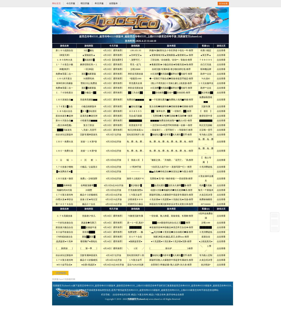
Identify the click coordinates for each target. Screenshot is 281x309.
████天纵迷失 (64, 130)
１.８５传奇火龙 (64, 60)
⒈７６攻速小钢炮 (64, 167)
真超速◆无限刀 (88, 222)
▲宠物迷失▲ (88, 55)
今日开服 (70, 3)
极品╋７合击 (88, 204)
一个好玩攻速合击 (64, 222)
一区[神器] (89, 69)
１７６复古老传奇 (64, 195)
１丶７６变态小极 (64, 64)
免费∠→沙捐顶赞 (88, 178)
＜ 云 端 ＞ (64, 160)
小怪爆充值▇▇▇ (88, 120)
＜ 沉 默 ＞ (88, 160)
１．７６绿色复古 (64, 92)
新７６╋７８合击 (64, 204)
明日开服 (85, 3)
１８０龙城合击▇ (64, 99)
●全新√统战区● (88, 264)
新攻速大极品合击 (64, 227)
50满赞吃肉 (88, 78)
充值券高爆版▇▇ (88, 99)
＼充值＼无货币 (88, 130)
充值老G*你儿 (89, 216)
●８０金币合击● (64, 264)
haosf (61, 279)
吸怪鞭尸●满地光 (88, 241)
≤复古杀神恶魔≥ (64, 125)
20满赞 (88, 190)
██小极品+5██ (88, 92)
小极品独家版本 (88, 106)
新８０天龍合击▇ (64, 120)
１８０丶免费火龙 (64, 141)
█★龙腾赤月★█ (64, 171)
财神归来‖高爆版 (64, 83)
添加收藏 (223, 3)
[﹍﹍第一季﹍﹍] (88, 248)
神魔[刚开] (64, 69)
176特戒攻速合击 (64, 236)
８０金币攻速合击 (64, 232)
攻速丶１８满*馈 (89, 141)
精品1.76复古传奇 (139, 294)
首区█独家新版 (89, 74)
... (89, 171)
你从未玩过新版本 (64, 134)
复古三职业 (88, 125)
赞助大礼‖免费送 (89, 83)
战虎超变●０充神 (64, 241)
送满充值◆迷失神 (88, 116)
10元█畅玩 (89, 50)
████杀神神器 (64, 185)
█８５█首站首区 (89, 111)
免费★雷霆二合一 (64, 74)
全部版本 (113, 3)
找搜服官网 (69, 279)
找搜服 (55, 279)
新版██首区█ (88, 236)
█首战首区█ (89, 60)
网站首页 (56, 3)
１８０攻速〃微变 (64, 178)
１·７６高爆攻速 (64, 216)
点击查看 (221, 50)
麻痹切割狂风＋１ (88, 64)
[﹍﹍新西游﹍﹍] (64, 248)
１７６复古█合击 (64, 106)
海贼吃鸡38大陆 (64, 190)
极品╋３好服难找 (88, 195)
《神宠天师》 (64, 55)
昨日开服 (99, 3)
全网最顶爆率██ (89, 185)
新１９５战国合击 (64, 50)
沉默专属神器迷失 (88, 134)
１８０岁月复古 (64, 78)
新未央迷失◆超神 (64, 116)
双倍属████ (88, 232)
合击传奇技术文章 (121, 294)
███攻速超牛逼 (88, 227)
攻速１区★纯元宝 (88, 199)
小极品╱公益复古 (88, 167)
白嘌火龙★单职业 (64, 199)
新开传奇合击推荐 (175, 294)
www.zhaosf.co (155, 299)
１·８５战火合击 (64, 111)
